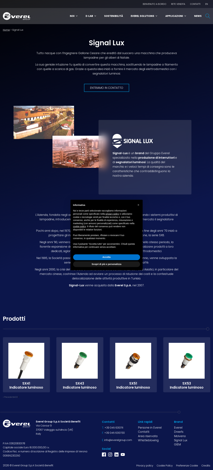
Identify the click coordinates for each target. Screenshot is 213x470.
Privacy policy (144, 465)
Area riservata (147, 436)
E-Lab (91, 16)
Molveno (180, 436)
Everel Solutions (144, 16)
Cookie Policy (165, 465)
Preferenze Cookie (187, 465)
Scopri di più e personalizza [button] (106, 264)
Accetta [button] (106, 257)
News (198, 16)
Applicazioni (175, 16)
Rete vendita (178, 4)
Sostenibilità (113, 16)
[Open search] (207, 16)
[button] (138, 204)
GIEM (177, 444)
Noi (74, 16)
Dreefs (178, 432)
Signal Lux (180, 440)
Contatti (195, 4)
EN (206, 4)
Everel (178, 428)
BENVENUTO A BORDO (154, 4)
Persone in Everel (150, 428)
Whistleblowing (148, 440)
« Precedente (9, 396)
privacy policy (112, 214)
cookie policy (79, 226)
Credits (205, 465)
